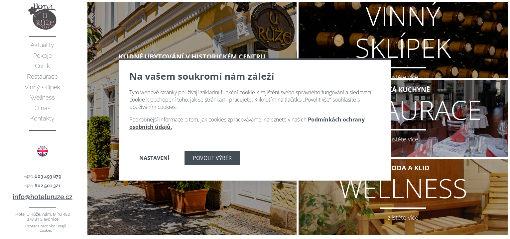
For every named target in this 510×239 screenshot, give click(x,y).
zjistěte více (403, 77)
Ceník (42, 65)
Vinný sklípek (42, 87)
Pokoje (42, 55)
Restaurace (42, 76)
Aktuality (42, 44)
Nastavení (154, 158)
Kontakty (42, 118)
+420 (42, 176)
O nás (43, 108)
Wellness (42, 97)
